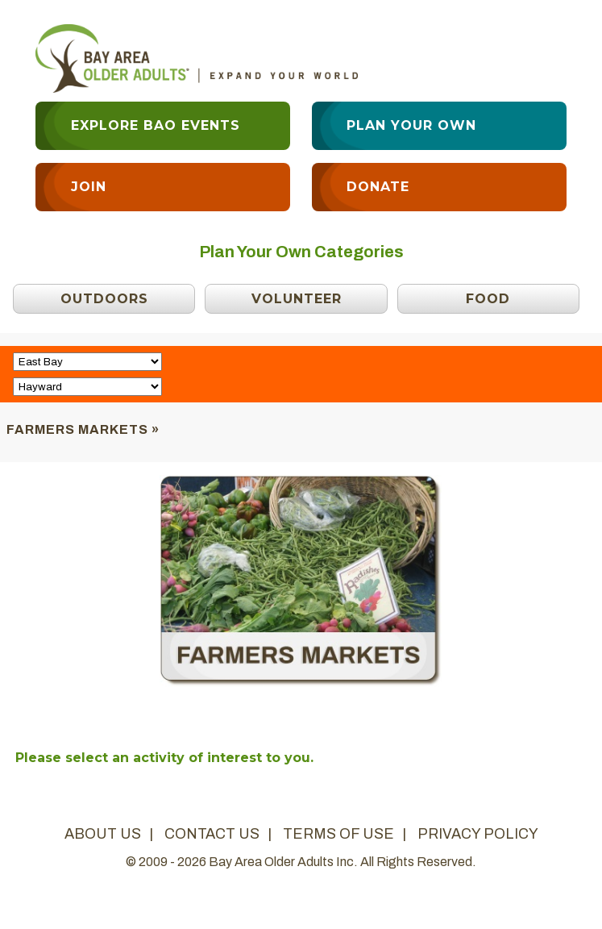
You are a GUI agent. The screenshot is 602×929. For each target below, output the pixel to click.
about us (102, 834)
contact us (211, 834)
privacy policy (477, 834)
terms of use (338, 834)
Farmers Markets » (83, 429)
